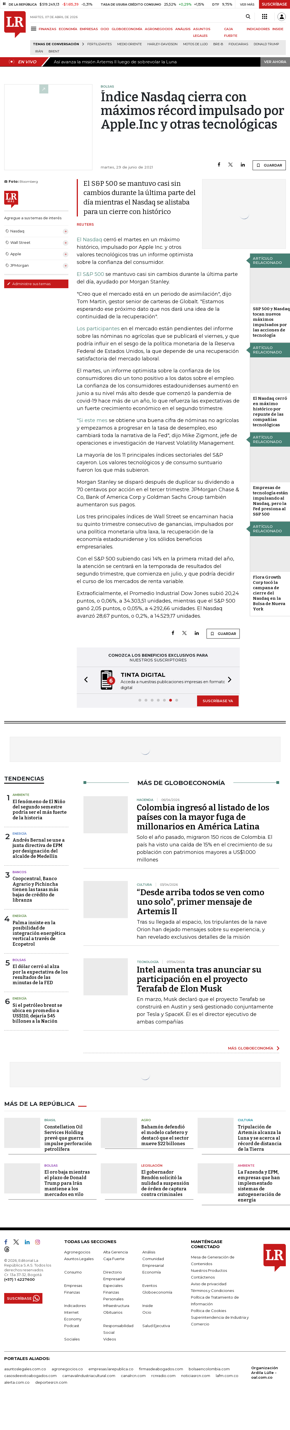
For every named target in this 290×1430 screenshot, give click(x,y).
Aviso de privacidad (208, 1283)
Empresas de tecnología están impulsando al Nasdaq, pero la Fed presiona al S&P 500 (270, 501)
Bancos (20, 871)
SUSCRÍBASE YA (218, 700)
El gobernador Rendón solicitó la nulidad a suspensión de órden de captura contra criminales (165, 1183)
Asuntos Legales (79, 1258)
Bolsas (19, 959)
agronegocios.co (67, 1368)
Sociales (72, 1338)
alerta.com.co (17, 1382)
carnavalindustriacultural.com (88, 1375)
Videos (109, 1338)
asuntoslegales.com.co (25, 1368)
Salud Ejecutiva (156, 1325)
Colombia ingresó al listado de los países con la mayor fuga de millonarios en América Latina (203, 816)
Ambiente (21, 794)
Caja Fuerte (113, 1258)
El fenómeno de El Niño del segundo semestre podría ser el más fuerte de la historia (40, 809)
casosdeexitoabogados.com (30, 1375)
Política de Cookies (208, 1310)
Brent (54, 51)
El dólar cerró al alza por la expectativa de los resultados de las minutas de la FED (40, 974)
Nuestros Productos (209, 1270)
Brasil (50, 1119)
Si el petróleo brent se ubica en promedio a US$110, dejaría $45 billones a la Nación (37, 1013)
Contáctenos (203, 1276)
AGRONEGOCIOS (159, 29)
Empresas (73, 1285)
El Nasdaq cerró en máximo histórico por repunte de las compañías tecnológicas (270, 411)
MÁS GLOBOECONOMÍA (250, 1047)
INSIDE (277, 29)
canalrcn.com (133, 1375)
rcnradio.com (163, 1375)
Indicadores (75, 1305)
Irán (39, 51)
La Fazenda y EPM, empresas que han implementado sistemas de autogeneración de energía (259, 1185)
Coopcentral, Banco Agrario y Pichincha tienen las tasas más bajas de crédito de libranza (35, 888)
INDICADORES (258, 29)
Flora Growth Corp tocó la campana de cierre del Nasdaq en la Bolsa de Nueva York (269, 593)
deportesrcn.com (51, 1382)
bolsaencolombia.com (209, 1368)
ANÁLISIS (183, 29)
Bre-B (218, 44)
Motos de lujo (195, 44)
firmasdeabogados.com (161, 1368)
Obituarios (112, 1311)
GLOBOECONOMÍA (127, 29)
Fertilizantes (99, 44)
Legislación (151, 1165)
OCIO (104, 29)
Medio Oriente (129, 44)
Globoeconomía (157, 1291)
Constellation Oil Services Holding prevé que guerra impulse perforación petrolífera (68, 1137)
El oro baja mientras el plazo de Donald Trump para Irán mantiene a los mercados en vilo (67, 1183)
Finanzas (72, 1291)
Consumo (73, 1271)
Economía (151, 1271)
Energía (20, 833)
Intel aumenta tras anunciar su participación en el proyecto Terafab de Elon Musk (199, 978)
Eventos (149, 1285)
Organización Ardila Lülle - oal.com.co (264, 1372)
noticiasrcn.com (195, 1375)
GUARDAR (269, 165)
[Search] (248, 17)
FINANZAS (47, 29)
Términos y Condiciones (212, 1290)
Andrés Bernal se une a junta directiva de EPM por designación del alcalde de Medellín (39, 847)
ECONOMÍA (68, 29)
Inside (147, 1305)
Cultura (245, 1119)
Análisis (148, 1251)
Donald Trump (266, 44)
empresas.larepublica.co (110, 1368)
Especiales (113, 1285)
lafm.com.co (227, 1375)
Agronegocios (77, 1251)
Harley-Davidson (162, 44)
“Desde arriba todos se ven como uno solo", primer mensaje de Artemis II (200, 901)
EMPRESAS (89, 29)
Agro (146, 1119)
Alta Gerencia (115, 1251)
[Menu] (34, 28)
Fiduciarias (238, 44)
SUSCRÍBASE (274, 4)
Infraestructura (116, 1305)
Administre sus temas (29, 283)
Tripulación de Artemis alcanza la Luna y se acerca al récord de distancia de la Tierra (260, 1137)
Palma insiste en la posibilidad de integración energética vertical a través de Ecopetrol (39, 932)
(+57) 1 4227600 (19, 1279)
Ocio (146, 1311)
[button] (84, 680)
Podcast (71, 1325)
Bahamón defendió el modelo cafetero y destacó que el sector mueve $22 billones (165, 1135)
